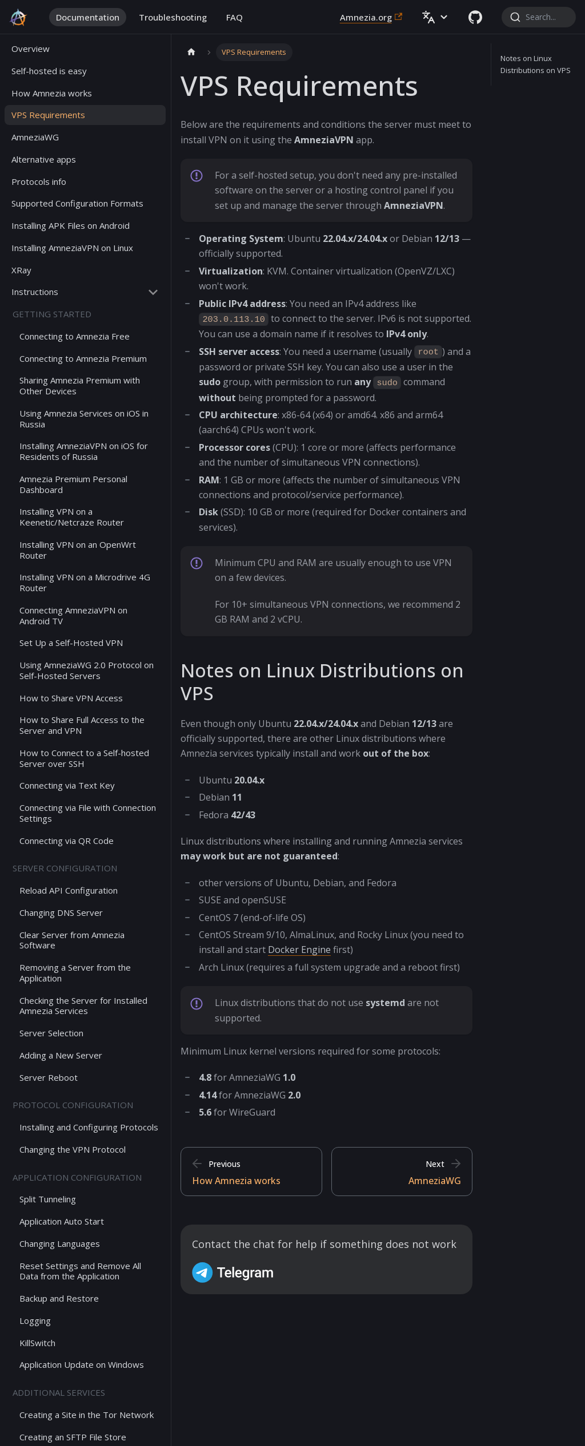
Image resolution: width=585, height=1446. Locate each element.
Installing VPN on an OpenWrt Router (77, 550)
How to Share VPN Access (71, 698)
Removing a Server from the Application (75, 973)
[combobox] (539, 17)
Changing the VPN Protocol (72, 1149)
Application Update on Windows (81, 1364)
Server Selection (51, 1033)
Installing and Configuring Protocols (88, 1127)
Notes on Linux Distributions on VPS (535, 64)
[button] (435, 17)
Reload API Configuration (68, 890)
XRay (21, 270)
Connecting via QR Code (66, 840)
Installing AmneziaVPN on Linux (72, 247)
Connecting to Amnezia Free (74, 336)
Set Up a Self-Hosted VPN (71, 642)
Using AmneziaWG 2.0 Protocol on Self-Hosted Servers (86, 670)
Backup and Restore (59, 1298)
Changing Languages (59, 1243)
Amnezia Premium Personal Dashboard (73, 484)
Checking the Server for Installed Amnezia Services (83, 1006)
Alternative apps (43, 159)
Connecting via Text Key (67, 785)
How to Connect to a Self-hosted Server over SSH (84, 758)
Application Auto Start (61, 1221)
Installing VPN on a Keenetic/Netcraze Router (71, 517)
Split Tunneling (47, 1199)
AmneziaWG (35, 137)
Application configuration (77, 1177)
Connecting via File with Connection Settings (87, 813)
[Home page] (191, 52)
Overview (30, 48)
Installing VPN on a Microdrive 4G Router (84, 582)
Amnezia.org (371, 17)
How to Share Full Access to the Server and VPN (82, 725)
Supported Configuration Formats (77, 203)
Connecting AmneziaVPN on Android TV (73, 615)
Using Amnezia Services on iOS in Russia (84, 418)
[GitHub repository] (475, 17)
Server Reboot (48, 1077)
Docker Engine (299, 949)
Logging (35, 1320)
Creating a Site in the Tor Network (86, 1414)
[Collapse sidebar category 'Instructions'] (153, 292)
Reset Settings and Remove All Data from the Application (80, 1271)
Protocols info (38, 181)
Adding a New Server (60, 1055)
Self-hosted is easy (49, 70)
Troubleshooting (173, 17)
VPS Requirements (48, 114)
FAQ (234, 17)
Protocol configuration (73, 1104)
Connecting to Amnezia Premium (83, 358)
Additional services (59, 1392)
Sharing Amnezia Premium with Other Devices (79, 385)
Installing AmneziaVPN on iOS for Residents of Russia (83, 451)
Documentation (87, 17)
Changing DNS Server (61, 912)
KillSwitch (37, 1342)
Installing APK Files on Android (70, 225)
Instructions (34, 291)
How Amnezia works (51, 93)
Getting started (52, 314)
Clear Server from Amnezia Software (72, 940)
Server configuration (65, 868)
